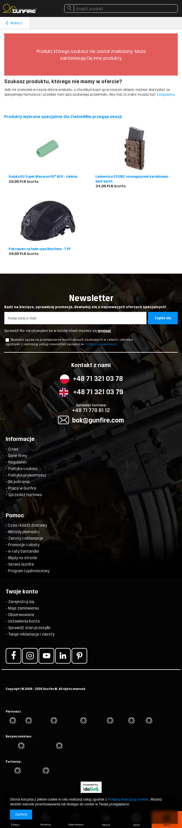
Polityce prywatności (101, 344)
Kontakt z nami (91, 365)
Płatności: (13, 711)
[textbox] (121, 8)
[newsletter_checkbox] (7, 340)
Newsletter (91, 301)
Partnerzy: (14, 761)
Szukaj (69, 9)
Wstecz (14, 23)
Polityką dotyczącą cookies (128, 799)
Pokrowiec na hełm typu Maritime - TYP (40, 249)
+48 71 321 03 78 (98, 378)
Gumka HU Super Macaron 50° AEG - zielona (43, 177)
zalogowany (165, 94)
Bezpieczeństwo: (19, 736)
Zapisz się (163, 318)
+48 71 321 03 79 (98, 392)
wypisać (104, 331)
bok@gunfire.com (98, 420)
